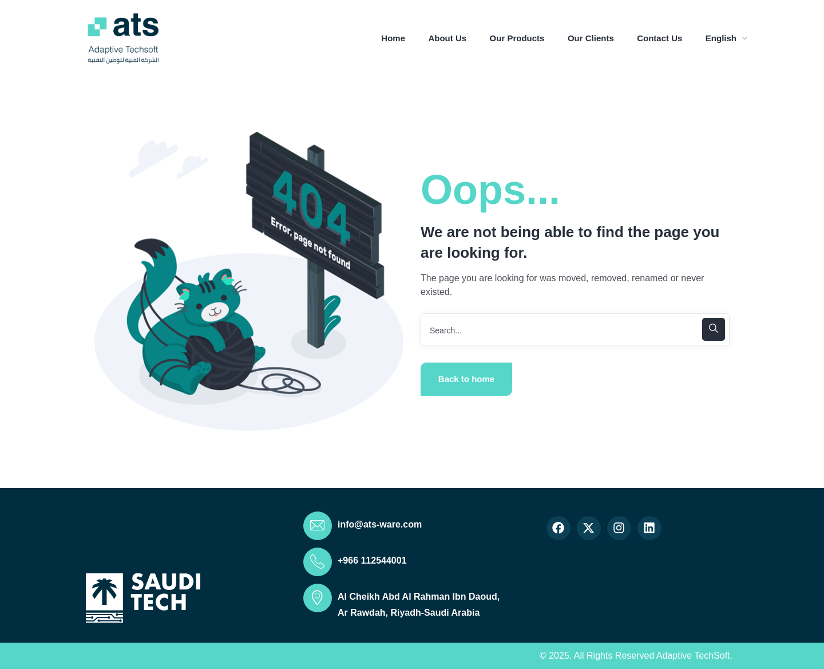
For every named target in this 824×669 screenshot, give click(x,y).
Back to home (466, 379)
